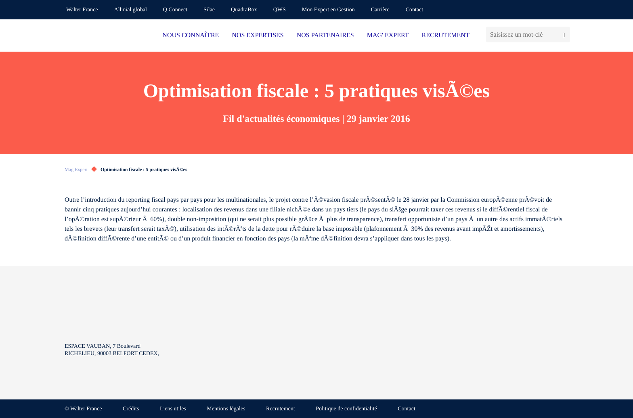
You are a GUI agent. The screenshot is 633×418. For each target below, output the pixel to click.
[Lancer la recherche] (564, 34)
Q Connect (175, 10)
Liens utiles (173, 409)
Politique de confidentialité (346, 409)
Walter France (82, 10)
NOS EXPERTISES (257, 35)
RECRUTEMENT (445, 35)
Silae (209, 10)
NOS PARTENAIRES (325, 35)
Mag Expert (76, 169)
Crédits (131, 409)
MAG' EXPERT (388, 35)
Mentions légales (226, 409)
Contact (414, 10)
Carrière (380, 10)
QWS (279, 10)
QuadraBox (244, 10)
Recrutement (280, 409)
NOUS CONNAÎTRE (190, 35)
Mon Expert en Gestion (328, 10)
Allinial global (130, 10)
